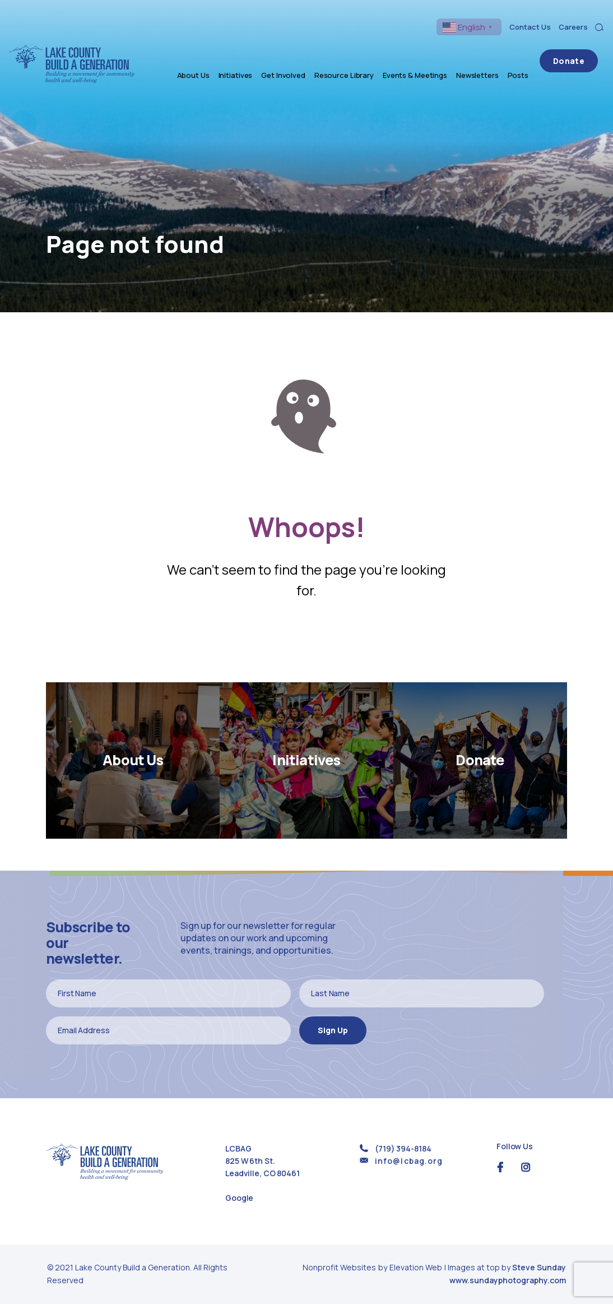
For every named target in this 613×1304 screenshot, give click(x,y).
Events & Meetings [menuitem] (428, 52)
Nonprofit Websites (340, 1267)
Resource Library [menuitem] (357, 52)
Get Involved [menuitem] (297, 52)
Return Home (306, 640)
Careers (573, 27)
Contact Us (530, 27)
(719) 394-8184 (403, 1148)
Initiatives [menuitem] (248, 52)
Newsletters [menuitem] (490, 52)
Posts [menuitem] (531, 52)
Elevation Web (415, 1267)
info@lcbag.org (409, 1160)
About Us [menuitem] (206, 52)
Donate (575, 52)
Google (239, 1197)
